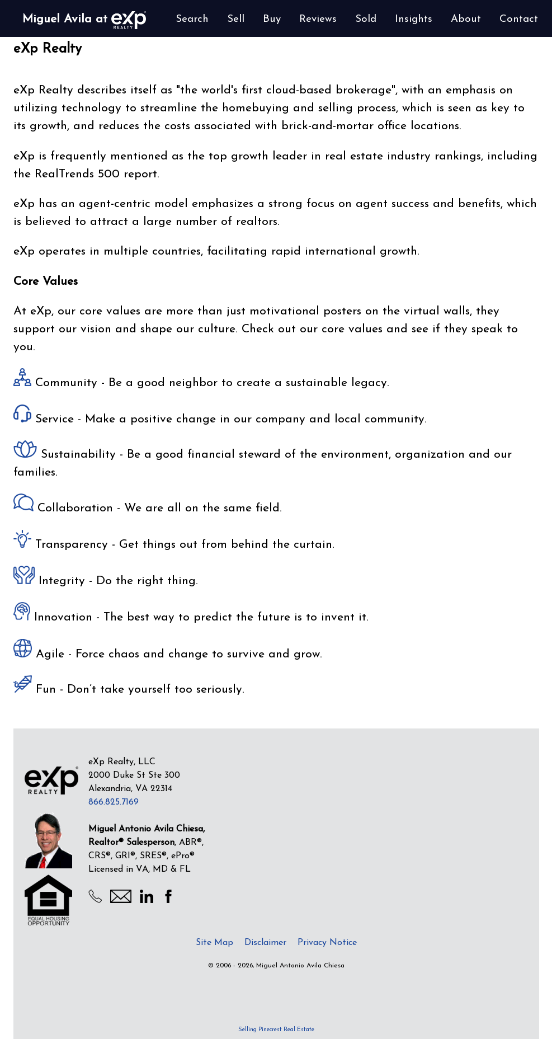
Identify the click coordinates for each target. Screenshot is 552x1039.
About (466, 19)
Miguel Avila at (84, 20)
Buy (272, 19)
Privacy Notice (327, 942)
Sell (235, 19)
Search (192, 19)
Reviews (318, 19)
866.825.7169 (113, 802)
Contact (518, 19)
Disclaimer (265, 942)
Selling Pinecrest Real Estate (276, 1030)
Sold (365, 19)
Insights (413, 19)
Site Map (214, 942)
